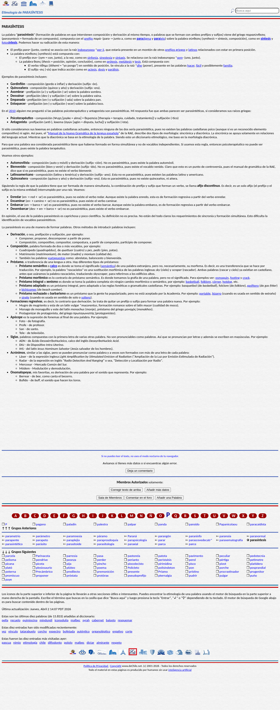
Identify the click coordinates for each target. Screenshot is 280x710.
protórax (102, 576)
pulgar (223, 576)
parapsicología (137, 540)
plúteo (70, 568)
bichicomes (28, 289)
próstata (71, 576)
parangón (164, 536)
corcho (42, 631)
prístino (194, 572)
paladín (71, 524)
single (25, 297)
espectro (55, 631)
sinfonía (93, 58)
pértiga (224, 560)
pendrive (42, 560)
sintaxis (120, 58)
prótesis (112, 62)
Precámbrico (44, 572)
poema (101, 568)
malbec (75, 620)
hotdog (227, 282)
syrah (85, 620)
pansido (194, 524)
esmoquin (222, 278)
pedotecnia (257, 556)
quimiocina (30, 620)
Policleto (133, 568)
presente (134, 572)
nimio (17, 643)
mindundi (46, 620)
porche (224, 568)
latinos (192, 50)
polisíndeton (166, 568)
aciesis (92, 69)
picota (40, 564)
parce (192, 544)
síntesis (266, 39)
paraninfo (195, 536)
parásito (41, 544)
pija (68, 564)
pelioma (10, 560)
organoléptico (101, 631)
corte (128, 631)
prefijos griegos (175, 50)
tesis (138, 62)
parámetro (43, 536)
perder (101, 560)
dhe (139, 65)
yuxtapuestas (56, 258)
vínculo (13, 631)
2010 (12, 111)
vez (4, 631)
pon (191, 568)
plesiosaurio (44, 568)
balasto (111, 620)
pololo (68, 643)
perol (192, 560)
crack (246, 278)
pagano (41, 524)
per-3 (100, 50)
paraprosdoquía (107, 540)
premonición (105, 572)
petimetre (256, 560)
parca (161, 544)
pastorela (134, 556)
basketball (192, 282)
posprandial (258, 568)
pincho (101, 564)
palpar (132, 524)
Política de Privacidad (96, 666)
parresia (71, 556)
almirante (102, 643)
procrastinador (229, 572)
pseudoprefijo (137, 576)
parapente (12, 540)
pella (5, 620)
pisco (192, 564)
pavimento (196, 556)
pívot (222, 564)
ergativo (117, 631)
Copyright (115, 666)
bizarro (216, 293)
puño (253, 576)
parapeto (42, 540)
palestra (102, 524)
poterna (10, 572)
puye (8, 579)
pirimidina (165, 564)
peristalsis (164, 560)
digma (144, 39)
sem (179, 58)
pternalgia (165, 576)
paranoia (225, 536)
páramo (102, 536)
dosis (101, 69)
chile (42, 643)
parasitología (105, 544)
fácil (198, 65)
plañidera (256, 564)
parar (161, 540)
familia (227, 65)
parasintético (14, 544)
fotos (9, 42)
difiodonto (55, 643)
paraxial (133, 544)
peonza (71, 560)
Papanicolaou (228, 524)
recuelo (15, 620)
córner (216, 282)
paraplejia (73, 540)
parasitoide (73, 544)
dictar (90, 643)
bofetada (69, 631)
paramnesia (74, 536)
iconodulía (61, 620)
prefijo (88, 39)
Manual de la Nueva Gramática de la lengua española (83, 133)
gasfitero (253, 286)
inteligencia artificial (180, 669)
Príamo (163, 572)
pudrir (193, 576)
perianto (133, 560)
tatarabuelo (28, 631)
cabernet (98, 620)
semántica (108, 266)
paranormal (258, 536)
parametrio (12, 536)
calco (53, 266)
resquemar (125, 620)
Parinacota (43, 556)
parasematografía (231, 540)
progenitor (257, 572)
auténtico (83, 631)
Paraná (132, 536)
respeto (116, 643)
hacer (190, 65)
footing (235, 278)
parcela (10, 556)
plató (8, 568)
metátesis (125, 62)
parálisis (113, 69)
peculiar (224, 556)
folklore (206, 282)
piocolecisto (136, 564)
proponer (42, 576)
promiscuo (12, 576)
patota (162, 556)
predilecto (73, 572)
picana (9, 564)
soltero (86, 297)
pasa (100, 556)
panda (162, 524)
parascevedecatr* (200, 540)
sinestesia (106, 58)
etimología (30, 643)
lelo (159, 39)
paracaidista (258, 524)
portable (205, 293)
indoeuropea (86, 50)
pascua (6, 643)
